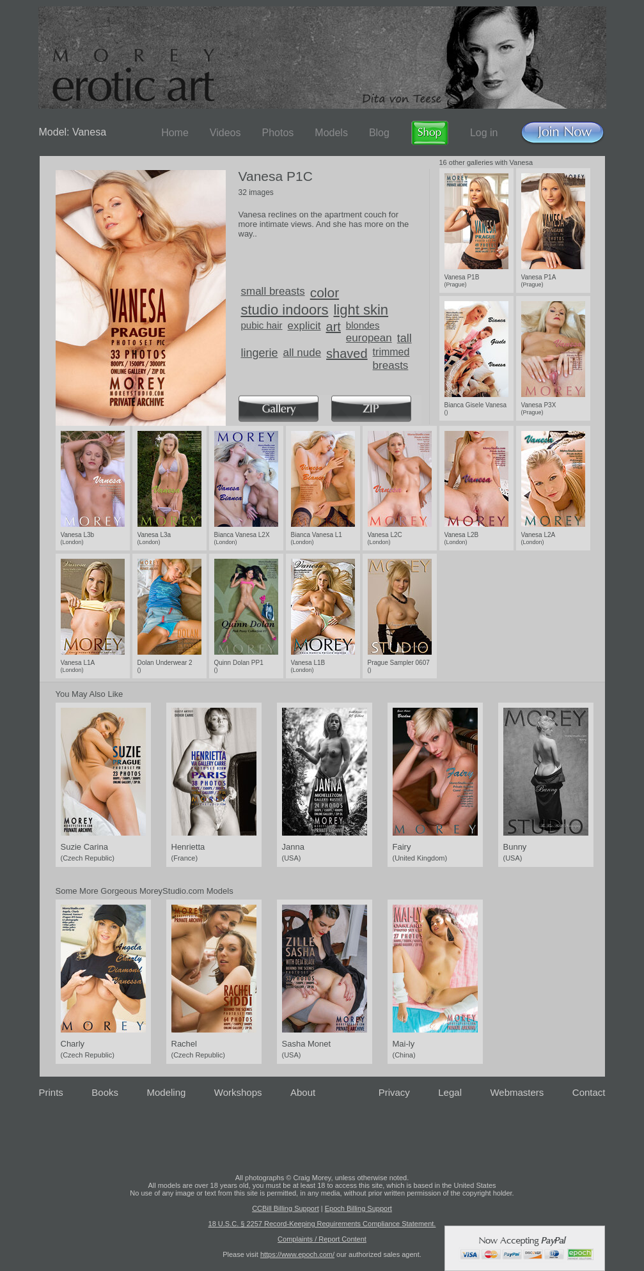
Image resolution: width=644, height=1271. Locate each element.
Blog (379, 132)
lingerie (259, 353)
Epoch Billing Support (358, 1208)
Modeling (165, 1092)
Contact (589, 1092)
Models (331, 132)
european (369, 338)
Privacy (394, 1092)
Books (104, 1092)
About (302, 1092)
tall (404, 338)
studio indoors (285, 310)
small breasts (273, 291)
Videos (225, 132)
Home (175, 132)
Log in (484, 132)
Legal (450, 1092)
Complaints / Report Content (322, 1239)
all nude (302, 353)
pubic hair (262, 325)
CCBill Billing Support (285, 1208)
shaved (347, 354)
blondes (363, 325)
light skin (360, 310)
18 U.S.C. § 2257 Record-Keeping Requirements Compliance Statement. (322, 1224)
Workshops (238, 1092)
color (325, 292)
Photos (278, 132)
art (333, 327)
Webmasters (517, 1092)
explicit (304, 326)
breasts (391, 365)
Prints (51, 1092)
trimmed (391, 352)
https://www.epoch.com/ (297, 1254)
